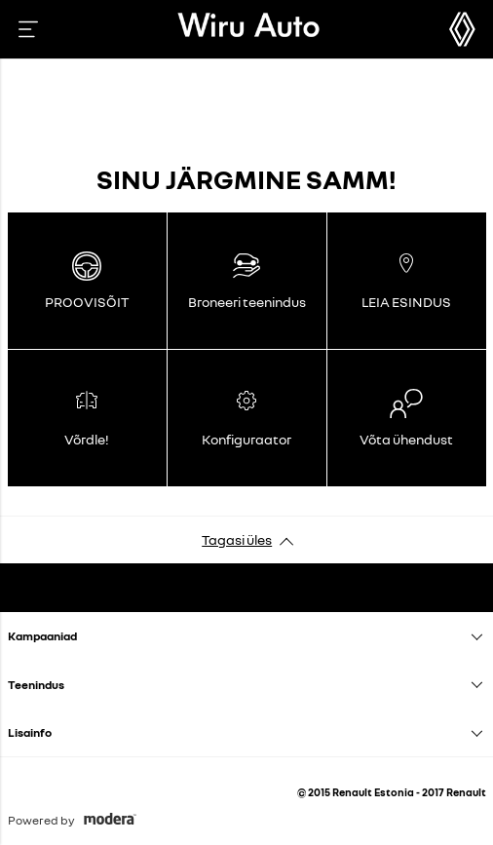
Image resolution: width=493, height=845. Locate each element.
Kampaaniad (42, 636)
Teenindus (36, 684)
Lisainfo (30, 732)
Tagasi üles (237, 539)
